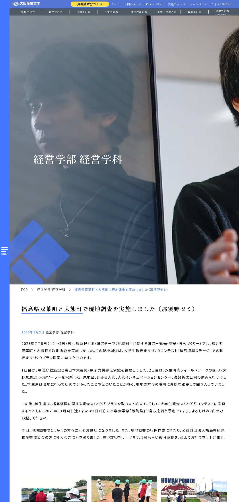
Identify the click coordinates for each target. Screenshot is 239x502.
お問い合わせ (131, 4)
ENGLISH (224, 4)
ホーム (114, 4)
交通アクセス (176, 4)
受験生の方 (28, 12)
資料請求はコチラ (88, 4)
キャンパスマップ (201, 4)
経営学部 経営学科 (51, 289)
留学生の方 (222, 12)
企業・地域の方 (167, 12)
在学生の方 (56, 12)
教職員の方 (195, 12)
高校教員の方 (139, 12)
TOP (24, 289)
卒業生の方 (112, 12)
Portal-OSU (153, 4)
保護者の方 (84, 12)
